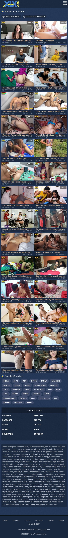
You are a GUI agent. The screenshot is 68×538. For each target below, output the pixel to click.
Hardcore (7, 420)
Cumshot (38, 434)
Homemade (7, 434)
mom (24, 381)
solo (6, 389)
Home (5, 520)
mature (23, 398)
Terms (51, 520)
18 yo (16, 381)
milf (58, 389)
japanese (55, 381)
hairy (29, 402)
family (44, 381)
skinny (15, 394)
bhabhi (7, 402)
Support (39, 520)
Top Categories (33, 410)
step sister (44, 398)
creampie (18, 402)
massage (16, 389)
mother (7, 385)
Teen (36, 429)
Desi (33, 398)
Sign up (16, 520)
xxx (55, 398)
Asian (5, 425)
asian (47, 394)
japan (27, 385)
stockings (38, 389)
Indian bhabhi (9, 398)
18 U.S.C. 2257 (34, 524)
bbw (50, 389)
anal (6, 394)
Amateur (6, 415)
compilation (40, 385)
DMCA (61, 520)
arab (27, 389)
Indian (5, 429)
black (17, 385)
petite (25, 394)
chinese (53, 385)
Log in (27, 520)
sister (34, 381)
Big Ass (37, 425)
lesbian (36, 394)
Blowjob (38, 415)
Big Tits (37, 420)
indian (6, 381)
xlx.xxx (31, 534)
